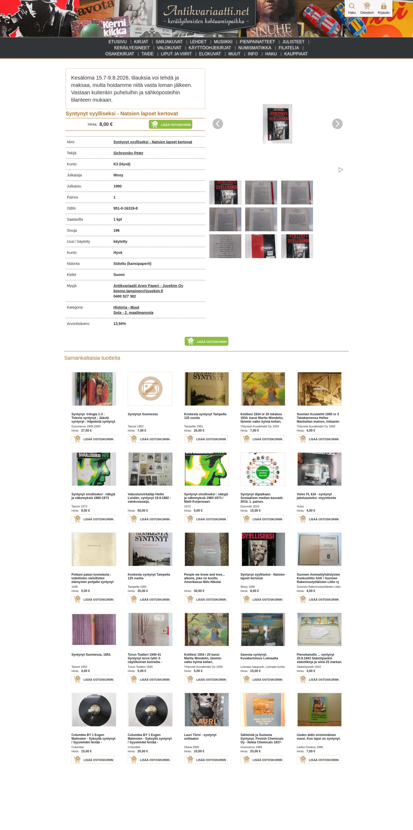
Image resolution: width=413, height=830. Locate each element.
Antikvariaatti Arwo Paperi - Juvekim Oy (148, 286)
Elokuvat (210, 54)
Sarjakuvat (169, 41)
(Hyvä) (124, 164)
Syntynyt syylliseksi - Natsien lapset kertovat (153, 142)
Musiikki (223, 41)
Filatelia (289, 48)
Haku (271, 54)
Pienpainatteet (257, 41)
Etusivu (118, 41)
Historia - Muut (126, 307)
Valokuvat (169, 48)
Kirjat (141, 41)
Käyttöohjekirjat (210, 48)
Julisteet (293, 41)
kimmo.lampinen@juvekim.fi (138, 291)
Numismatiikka (254, 48)
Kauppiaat (296, 54)
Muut (234, 54)
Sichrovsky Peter (129, 153)
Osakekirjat (119, 54)
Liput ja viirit (176, 54)
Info (253, 54)
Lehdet (198, 41)
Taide (147, 54)
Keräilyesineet (132, 48)
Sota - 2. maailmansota (134, 312)
